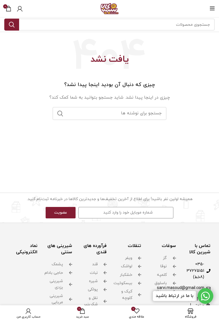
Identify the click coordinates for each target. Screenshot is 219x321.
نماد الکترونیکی (26, 249)
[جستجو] (109, 25)
